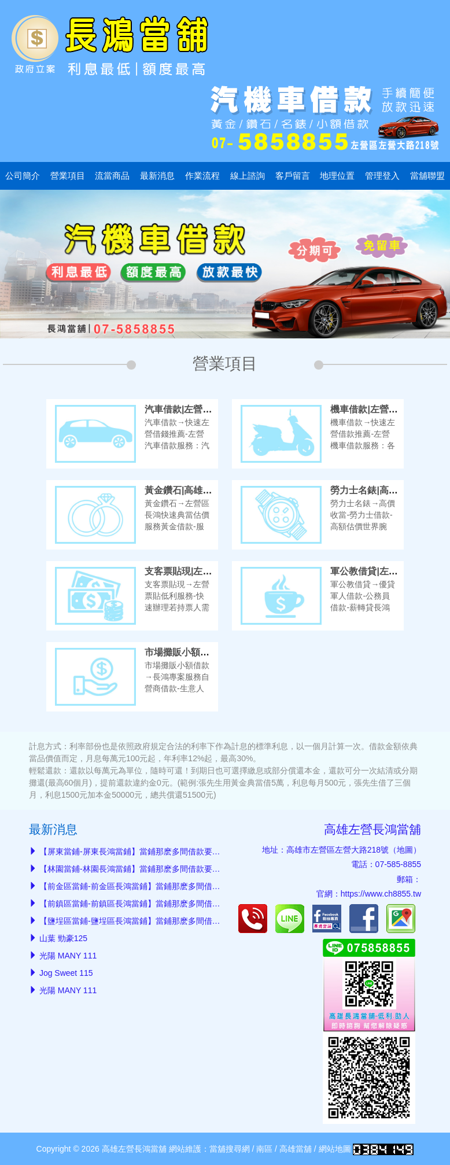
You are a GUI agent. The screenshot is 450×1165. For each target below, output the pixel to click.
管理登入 (382, 175)
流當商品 (112, 175)
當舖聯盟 (427, 175)
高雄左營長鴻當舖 (372, 829)
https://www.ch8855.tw (381, 893)
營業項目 (67, 175)
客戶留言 (292, 175)
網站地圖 (335, 1148)
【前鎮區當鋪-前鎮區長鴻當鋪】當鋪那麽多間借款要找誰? (144, 903)
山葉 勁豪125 (63, 938)
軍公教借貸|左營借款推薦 (382, 571)
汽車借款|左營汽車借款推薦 (201, 409)
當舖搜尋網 (229, 1148)
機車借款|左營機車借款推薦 (387, 409)
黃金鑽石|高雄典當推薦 (192, 490)
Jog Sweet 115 (66, 973)
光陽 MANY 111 (68, 955)
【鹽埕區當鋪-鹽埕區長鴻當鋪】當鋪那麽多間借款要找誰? (144, 921)
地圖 (405, 849)
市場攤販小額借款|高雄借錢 (201, 652)
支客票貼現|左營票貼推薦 (197, 571)
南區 (264, 1148)
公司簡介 (22, 175)
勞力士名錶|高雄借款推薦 (382, 490)
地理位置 (337, 175)
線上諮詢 (247, 175)
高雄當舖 (295, 1148)
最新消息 (157, 175)
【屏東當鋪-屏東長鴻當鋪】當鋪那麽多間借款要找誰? (136, 851)
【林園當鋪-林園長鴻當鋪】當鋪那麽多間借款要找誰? (136, 868)
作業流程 (202, 175)
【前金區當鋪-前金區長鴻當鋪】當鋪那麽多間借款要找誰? (144, 886)
